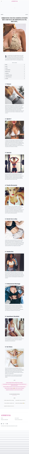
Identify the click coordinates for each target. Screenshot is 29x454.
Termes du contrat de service (18, 419)
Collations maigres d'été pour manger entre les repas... (14, 382)
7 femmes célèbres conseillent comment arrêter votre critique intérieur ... (14, 386)
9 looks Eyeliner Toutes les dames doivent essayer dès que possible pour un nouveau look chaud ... (14, 385)
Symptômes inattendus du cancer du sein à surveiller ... (14, 389)
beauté (2, 14)
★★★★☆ (26, 14)
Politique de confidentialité (4, 419)
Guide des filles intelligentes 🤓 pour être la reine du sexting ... (14, 388)
